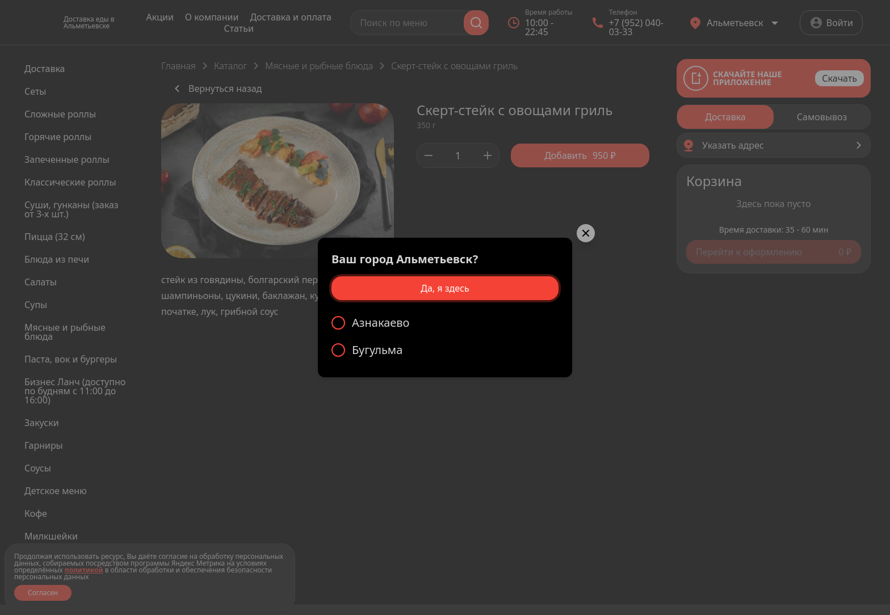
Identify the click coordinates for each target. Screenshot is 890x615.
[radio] (445, 322)
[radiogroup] (445, 336)
